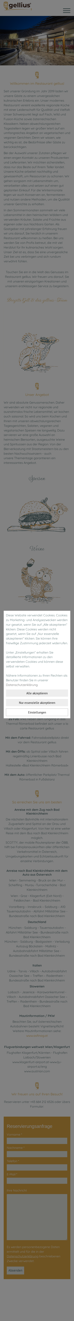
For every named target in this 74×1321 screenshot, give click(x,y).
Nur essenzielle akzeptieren (37, 703)
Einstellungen (37, 712)
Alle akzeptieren (37, 693)
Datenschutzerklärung (22, 685)
